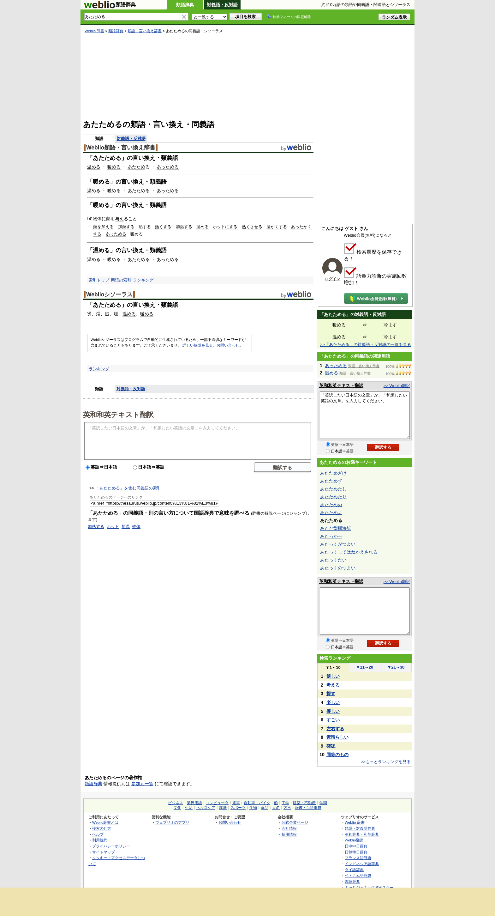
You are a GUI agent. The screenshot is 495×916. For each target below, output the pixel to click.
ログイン (332, 279)
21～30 (396, 667)
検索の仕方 (101, 828)
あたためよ (331, 512)
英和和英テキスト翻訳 (118, 414)
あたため (136, 166)
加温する (184, 226)
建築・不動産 (304, 803)
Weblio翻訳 (354, 840)
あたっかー (331, 536)
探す (330, 693)
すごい (333, 719)
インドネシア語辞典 (362, 864)
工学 (285, 803)
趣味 (223, 808)
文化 (177, 808)
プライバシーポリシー (111, 846)
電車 (236, 803)
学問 (323, 803)
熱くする (163, 226)
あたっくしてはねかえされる (349, 552)
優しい (333, 711)
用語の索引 (121, 280)
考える (333, 685)
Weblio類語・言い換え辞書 (120, 147)
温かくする (276, 226)
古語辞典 (352, 881)
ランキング (143, 280)
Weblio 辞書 (94, 31)
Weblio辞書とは (105, 822)
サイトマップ (103, 852)
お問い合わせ (228, 345)
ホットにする (225, 226)
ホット (113, 526)
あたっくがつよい (337, 544)
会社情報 (289, 828)
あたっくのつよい (337, 567)
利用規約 (99, 840)
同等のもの (337, 754)
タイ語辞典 (354, 870)
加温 (126, 526)
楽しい (333, 702)
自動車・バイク (257, 803)
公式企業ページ (295, 822)
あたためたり (333, 496)
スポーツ (238, 808)
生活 (189, 808)
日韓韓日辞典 (356, 852)
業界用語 (194, 803)
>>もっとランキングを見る (386, 761)
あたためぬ (331, 504)
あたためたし (333, 488)
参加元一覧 (142, 783)
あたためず (331, 480)
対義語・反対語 (222, 4)
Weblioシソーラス (109, 294)
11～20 (364, 667)
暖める (114, 166)
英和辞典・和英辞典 (362, 834)
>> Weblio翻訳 (397, 385)
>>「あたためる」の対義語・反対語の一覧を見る (365, 344)
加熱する (126, 226)
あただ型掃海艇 (335, 528)
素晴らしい (337, 737)
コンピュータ (217, 803)
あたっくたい (333, 559)
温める (93, 166)
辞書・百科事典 (308, 808)
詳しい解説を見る (197, 345)
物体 (136, 526)
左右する (335, 728)
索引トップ (99, 280)
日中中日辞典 (356, 846)
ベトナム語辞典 (358, 875)
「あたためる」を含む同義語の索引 (128, 488)
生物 (253, 808)
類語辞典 (185, 4)
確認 (330, 746)
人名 (276, 808)
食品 (264, 808)
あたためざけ (333, 473)
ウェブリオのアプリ (172, 822)
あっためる (168, 166)
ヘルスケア (205, 808)
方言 (287, 808)
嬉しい (333, 676)
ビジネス (175, 803)
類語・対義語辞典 (360, 828)
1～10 (332, 667)
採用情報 (289, 834)
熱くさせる (252, 226)
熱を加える (103, 226)
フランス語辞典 (358, 858)
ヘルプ (98, 834)
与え (119, 218)
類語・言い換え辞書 (145, 31)
